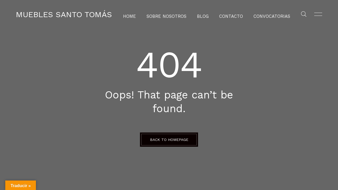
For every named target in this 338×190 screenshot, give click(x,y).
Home (138, 14)
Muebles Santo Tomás (64, 14)
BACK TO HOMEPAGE (169, 139)
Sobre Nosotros (171, 14)
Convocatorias (265, 14)
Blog (204, 14)
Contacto (229, 14)
